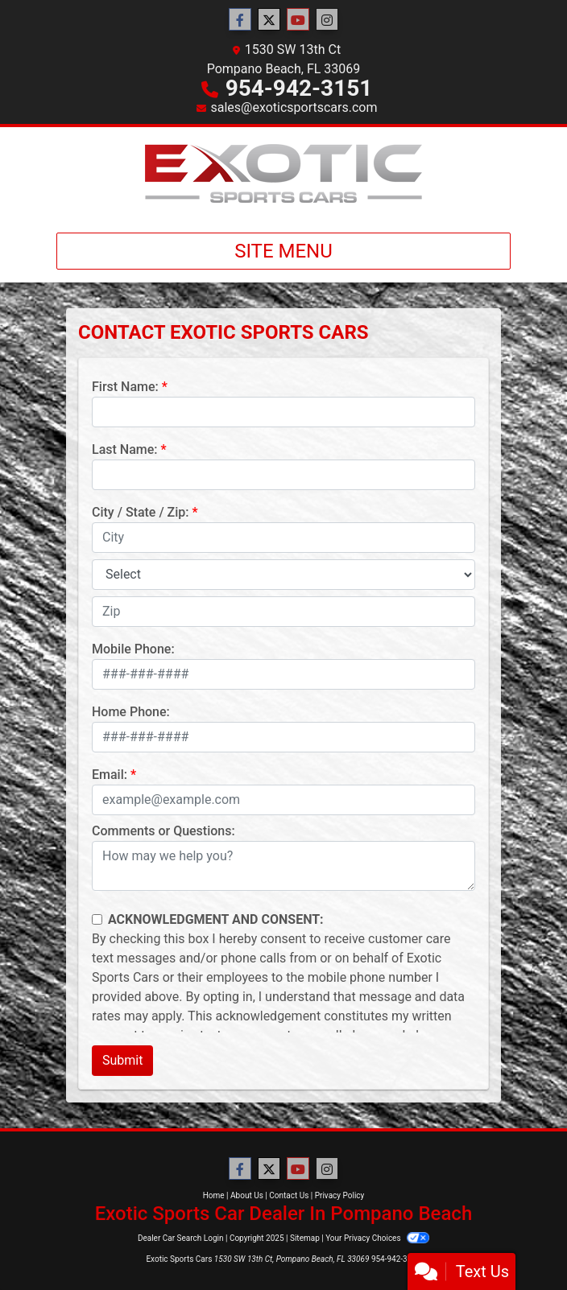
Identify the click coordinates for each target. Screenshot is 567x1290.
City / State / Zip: (140, 512)
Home (214, 1195)
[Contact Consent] (97, 919)
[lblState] (283, 574)
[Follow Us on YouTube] (298, 20)
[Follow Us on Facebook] (240, 20)
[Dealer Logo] (283, 173)
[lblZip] (283, 611)
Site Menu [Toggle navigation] (283, 251)
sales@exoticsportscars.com (293, 107)
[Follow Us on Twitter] (269, 20)
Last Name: (125, 449)
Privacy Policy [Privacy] (340, 1195)
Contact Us (288, 1195)
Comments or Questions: (163, 831)
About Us (246, 1195)
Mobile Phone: (133, 649)
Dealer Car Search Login (181, 1238)
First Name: (125, 386)
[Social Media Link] (327, 20)
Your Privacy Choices (377, 1238)
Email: (109, 774)
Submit (122, 1060)
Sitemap (305, 1238)
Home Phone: (131, 711)
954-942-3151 (299, 88)
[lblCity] (283, 537)
